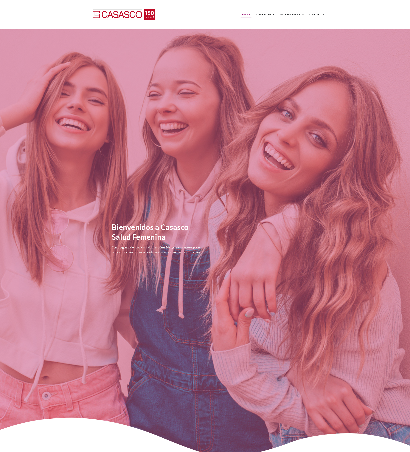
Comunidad (265, 14)
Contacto (316, 14)
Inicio (246, 14)
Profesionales (292, 14)
